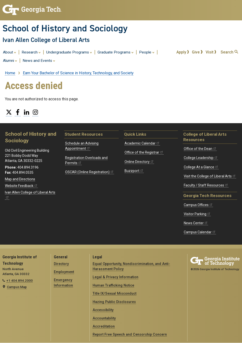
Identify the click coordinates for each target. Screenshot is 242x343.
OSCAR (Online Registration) (89, 172)
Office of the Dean (200, 149)
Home (10, 73)
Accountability (104, 318)
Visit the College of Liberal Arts (210, 176)
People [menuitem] (147, 52)
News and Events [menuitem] (39, 60)
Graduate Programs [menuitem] (116, 52)
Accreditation (104, 326)
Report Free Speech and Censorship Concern (130, 334)
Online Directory (139, 162)
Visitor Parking (197, 214)
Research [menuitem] (31, 52)
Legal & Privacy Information (115, 277)
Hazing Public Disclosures (114, 302)
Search (229, 52)
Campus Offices (198, 205)
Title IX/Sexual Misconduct (114, 293)
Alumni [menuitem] (10, 60)
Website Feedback (21, 186)
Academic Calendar (142, 143)
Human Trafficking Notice (113, 285)
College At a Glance (201, 167)
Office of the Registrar (144, 152)
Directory (61, 264)
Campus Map (17, 287)
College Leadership (201, 158)
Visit (211, 52)
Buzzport (134, 171)
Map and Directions (20, 179)
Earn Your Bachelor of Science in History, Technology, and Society (78, 73)
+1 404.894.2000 (19, 280)
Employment (64, 272)
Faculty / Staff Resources (206, 185)
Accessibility (103, 310)
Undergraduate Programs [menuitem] (69, 52)
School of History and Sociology (65, 28)
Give (197, 52)
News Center (196, 223)
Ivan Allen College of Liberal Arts (46, 40)
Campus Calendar (200, 232)
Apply (182, 52)
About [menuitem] (9, 52)
